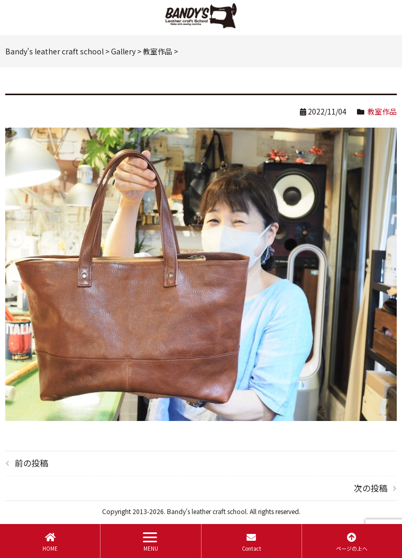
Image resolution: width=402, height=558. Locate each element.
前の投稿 (31, 463)
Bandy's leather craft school (207, 511)
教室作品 (382, 111)
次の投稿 (370, 488)
